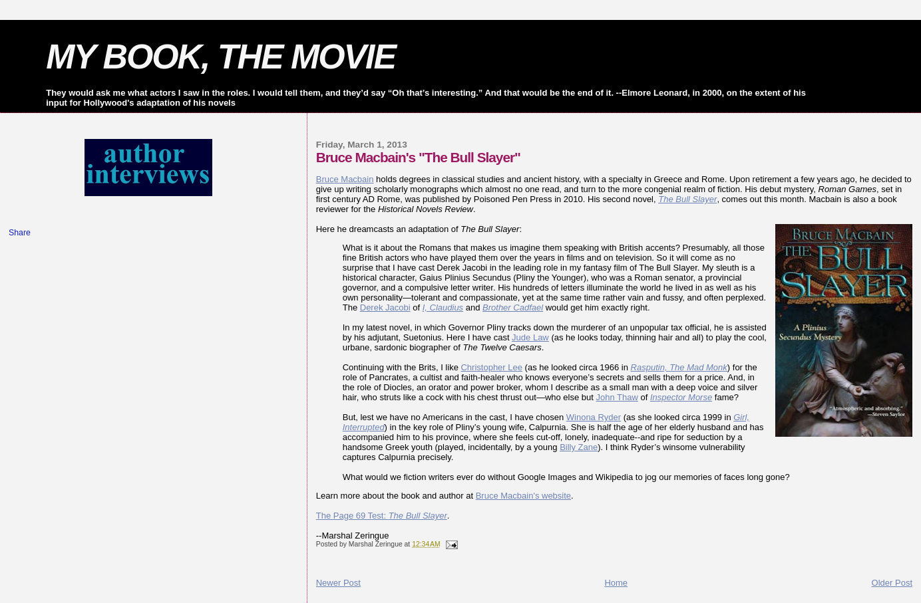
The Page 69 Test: (381, 516)
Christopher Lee (491, 367)
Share (20, 232)
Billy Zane (579, 447)
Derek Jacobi (385, 307)
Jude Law (530, 337)
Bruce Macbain (345, 179)
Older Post (892, 583)
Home (616, 583)
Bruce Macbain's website (523, 496)
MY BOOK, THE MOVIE (220, 56)
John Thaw (617, 397)
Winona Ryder (593, 417)
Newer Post (338, 583)
